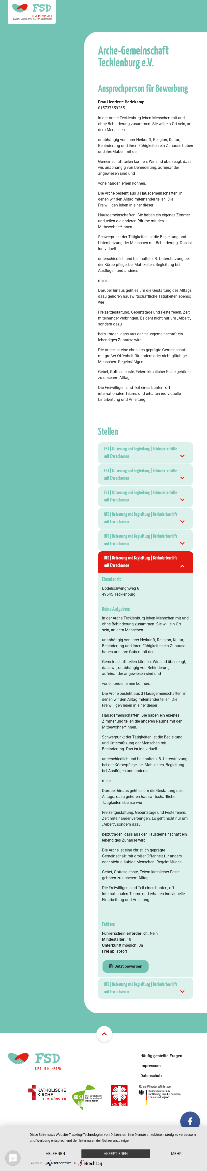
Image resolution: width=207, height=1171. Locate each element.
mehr (176, 1153)
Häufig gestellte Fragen (161, 1056)
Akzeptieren (116, 1153)
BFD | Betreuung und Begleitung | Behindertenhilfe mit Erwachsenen (144, 519)
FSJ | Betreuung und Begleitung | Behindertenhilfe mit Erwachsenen (144, 453)
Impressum (150, 1065)
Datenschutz (151, 1075)
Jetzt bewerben (125, 966)
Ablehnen (55, 1153)
